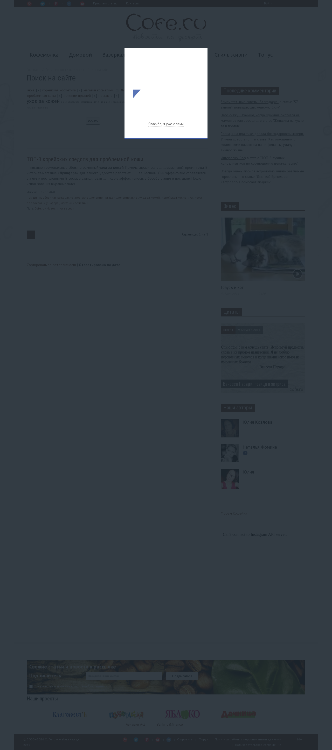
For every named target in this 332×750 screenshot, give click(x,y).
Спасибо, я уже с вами (166, 123)
